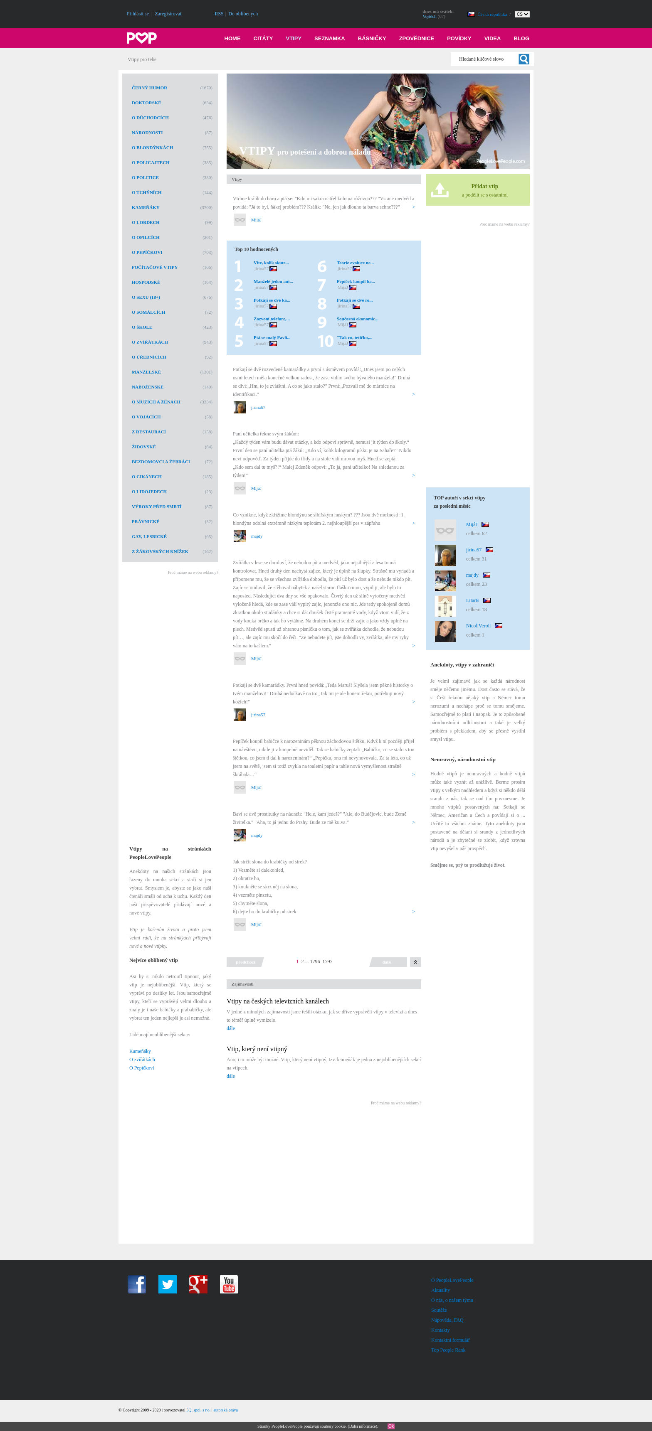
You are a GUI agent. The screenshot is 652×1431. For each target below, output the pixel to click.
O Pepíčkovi (147, 252)
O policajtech (151, 162)
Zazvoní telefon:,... (272, 318)
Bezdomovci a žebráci (161, 461)
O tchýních (147, 192)
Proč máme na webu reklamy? (193, 572)
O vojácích (146, 416)
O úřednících (149, 356)
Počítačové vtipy (155, 267)
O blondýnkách (152, 147)
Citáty (263, 38)
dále (231, 1028)
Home (233, 38)
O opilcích (146, 237)
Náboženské (147, 386)
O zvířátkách (150, 341)
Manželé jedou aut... (273, 281)
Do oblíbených (243, 14)
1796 (315, 961)
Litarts (472, 600)
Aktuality (440, 1290)
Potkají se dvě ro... (355, 300)
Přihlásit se (138, 14)
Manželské (146, 371)
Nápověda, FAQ (447, 1320)
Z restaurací (149, 431)
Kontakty (440, 1330)
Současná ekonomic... (357, 318)
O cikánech (147, 476)
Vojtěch (429, 16)
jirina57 (261, 268)
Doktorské (146, 102)
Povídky (459, 38)
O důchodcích (150, 117)
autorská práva (225, 1410)
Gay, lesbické (149, 536)
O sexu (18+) (146, 297)
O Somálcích (148, 312)
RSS (219, 14)
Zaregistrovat (168, 14)
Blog (521, 38)
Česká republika (493, 14)
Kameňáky (146, 207)
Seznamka (329, 38)
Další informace (362, 1426)
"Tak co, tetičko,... (354, 337)
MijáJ (256, 219)
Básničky (372, 38)
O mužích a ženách (156, 401)
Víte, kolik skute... (271, 262)
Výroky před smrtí (157, 506)
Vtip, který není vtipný (257, 1048)
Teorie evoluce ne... (355, 262)
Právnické (146, 521)
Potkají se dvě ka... (272, 300)
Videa (492, 38)
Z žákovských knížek (160, 551)
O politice (145, 177)
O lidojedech (149, 491)
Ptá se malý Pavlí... (272, 337)
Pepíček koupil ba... (356, 281)
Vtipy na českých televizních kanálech (278, 1001)
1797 (328, 961)
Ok (391, 1426)
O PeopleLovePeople (452, 1280)
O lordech (146, 222)
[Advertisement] (170, 705)
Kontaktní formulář (450, 1340)
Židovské (144, 446)
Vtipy (294, 38)
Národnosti (147, 132)
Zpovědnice (417, 38)
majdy (257, 536)
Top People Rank (448, 1350)
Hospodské (146, 282)
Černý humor (149, 87)
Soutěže (439, 1310)
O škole (142, 327)
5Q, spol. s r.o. (198, 1410)
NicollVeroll (478, 626)
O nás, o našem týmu (452, 1300)
